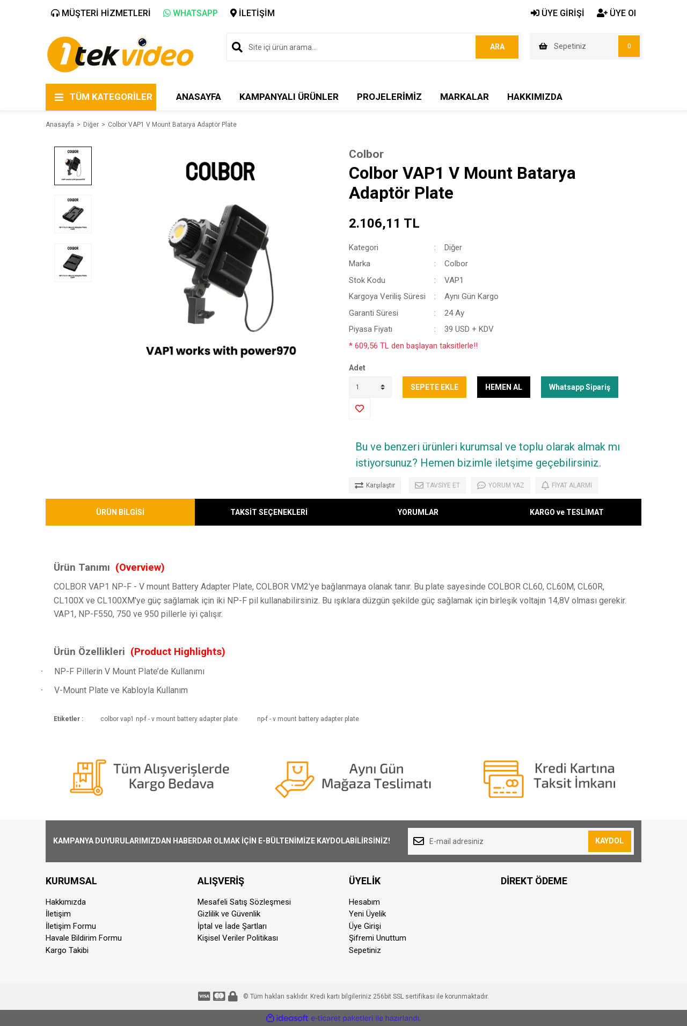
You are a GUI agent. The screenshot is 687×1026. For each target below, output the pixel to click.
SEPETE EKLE (434, 387)
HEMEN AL (503, 387)
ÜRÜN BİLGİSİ (120, 512)
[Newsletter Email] (521, 841)
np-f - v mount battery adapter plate (308, 719)
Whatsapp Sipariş (579, 387)
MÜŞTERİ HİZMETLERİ (101, 13)
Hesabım (364, 902)
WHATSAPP (190, 13)
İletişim (58, 914)
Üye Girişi (365, 926)
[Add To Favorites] (359, 408)
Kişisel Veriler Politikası (238, 938)
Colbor (366, 154)
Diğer (453, 247)
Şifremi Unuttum (377, 938)
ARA (497, 46)
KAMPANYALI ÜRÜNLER (289, 96)
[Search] (373, 47)
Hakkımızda (66, 902)
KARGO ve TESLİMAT (567, 512)
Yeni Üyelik (367, 914)
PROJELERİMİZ (389, 96)
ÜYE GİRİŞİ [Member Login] (557, 13)
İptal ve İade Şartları (232, 926)
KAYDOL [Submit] (609, 840)
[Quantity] (370, 387)
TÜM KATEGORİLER (111, 96)
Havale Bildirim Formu (84, 938)
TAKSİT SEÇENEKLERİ (269, 512)
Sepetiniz (365, 950)
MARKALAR (464, 96)
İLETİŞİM (252, 13)
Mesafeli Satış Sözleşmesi (244, 902)
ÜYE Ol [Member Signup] (616, 13)
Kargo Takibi (67, 950)
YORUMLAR (418, 512)
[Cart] (586, 46)
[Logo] (120, 53)
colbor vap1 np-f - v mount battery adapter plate (169, 719)
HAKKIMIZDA (534, 96)
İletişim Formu (71, 926)
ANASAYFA (198, 96)
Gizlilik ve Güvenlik (229, 914)
